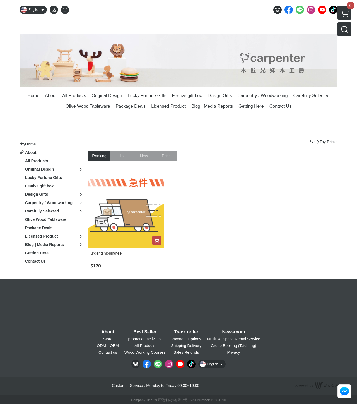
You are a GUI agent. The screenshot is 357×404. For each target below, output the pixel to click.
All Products (144, 346)
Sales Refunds (186, 352)
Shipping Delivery (186, 346)
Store (107, 339)
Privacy (233, 352)
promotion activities (145, 339)
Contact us (107, 352)
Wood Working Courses (144, 352)
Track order (186, 332)
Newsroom (233, 332)
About (107, 332)
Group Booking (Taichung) (233, 346)
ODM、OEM (108, 346)
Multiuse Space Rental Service (233, 339)
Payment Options (186, 339)
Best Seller (144, 332)
